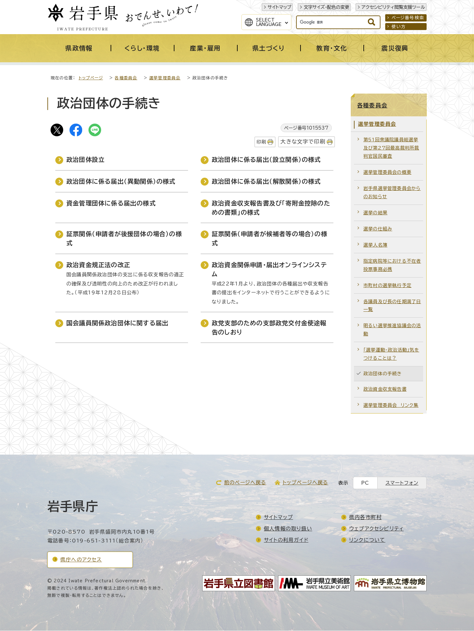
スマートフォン (402, 483)
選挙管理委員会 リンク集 (390, 405)
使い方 (399, 26)
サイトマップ (279, 7)
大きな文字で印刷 (302, 141)
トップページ (91, 78)
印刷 (261, 142)
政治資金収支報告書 (385, 389)
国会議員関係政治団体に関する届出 (117, 323)
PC (365, 483)
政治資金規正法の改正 (98, 265)
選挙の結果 (375, 213)
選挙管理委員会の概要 (387, 172)
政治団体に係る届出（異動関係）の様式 (121, 182)
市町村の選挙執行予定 (387, 285)
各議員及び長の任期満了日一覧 (392, 305)
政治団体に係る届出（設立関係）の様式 (266, 160)
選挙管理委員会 (164, 78)
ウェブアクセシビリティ (376, 528)
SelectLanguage (269, 22)
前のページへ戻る (245, 482)
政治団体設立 (85, 160)
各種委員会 (126, 78)
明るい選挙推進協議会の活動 (392, 329)
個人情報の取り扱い (288, 528)
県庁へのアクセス (81, 559)
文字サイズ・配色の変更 (326, 7)
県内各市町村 (365, 517)
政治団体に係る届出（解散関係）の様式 (266, 182)
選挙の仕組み (377, 229)
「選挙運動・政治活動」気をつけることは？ (391, 354)
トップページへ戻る (305, 482)
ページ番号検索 (408, 17)
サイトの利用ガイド (286, 540)
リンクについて (367, 540)
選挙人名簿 (375, 245)
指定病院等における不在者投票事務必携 (392, 265)
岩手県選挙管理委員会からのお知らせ (392, 192)
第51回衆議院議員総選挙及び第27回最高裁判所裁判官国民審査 (391, 148)
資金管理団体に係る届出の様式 (111, 203)
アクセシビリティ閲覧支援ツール (393, 7)
